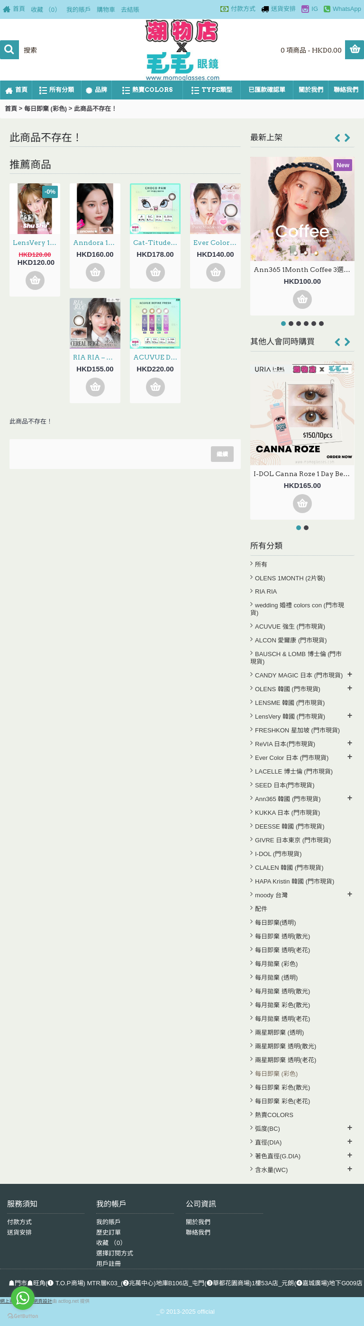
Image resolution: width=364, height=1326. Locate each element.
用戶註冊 (108, 1263)
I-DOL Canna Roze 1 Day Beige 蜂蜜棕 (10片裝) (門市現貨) (304, 474)
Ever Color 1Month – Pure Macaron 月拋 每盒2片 (217, 242)
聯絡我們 (198, 1232)
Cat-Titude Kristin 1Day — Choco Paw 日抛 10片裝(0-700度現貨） (157, 242)
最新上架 (266, 137)
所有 (261, 564)
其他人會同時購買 (282, 341)
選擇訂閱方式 (114, 1253)
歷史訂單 (108, 1232)
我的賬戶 (108, 1222)
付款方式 (19, 1222)
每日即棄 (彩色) (45, 108)
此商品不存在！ (95, 108)
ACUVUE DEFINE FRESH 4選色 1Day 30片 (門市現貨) (157, 357)
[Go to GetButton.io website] (23, 1316)
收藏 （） (111, 1242)
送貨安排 (19, 1232)
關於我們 (198, 1222)
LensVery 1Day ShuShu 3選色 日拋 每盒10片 (36, 242)
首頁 (11, 108)
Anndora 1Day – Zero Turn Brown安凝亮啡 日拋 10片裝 (96, 242)
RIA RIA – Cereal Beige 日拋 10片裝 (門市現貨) (96, 357)
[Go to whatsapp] (23, 1298)
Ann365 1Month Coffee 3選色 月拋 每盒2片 (304, 269)
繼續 (222, 454)
